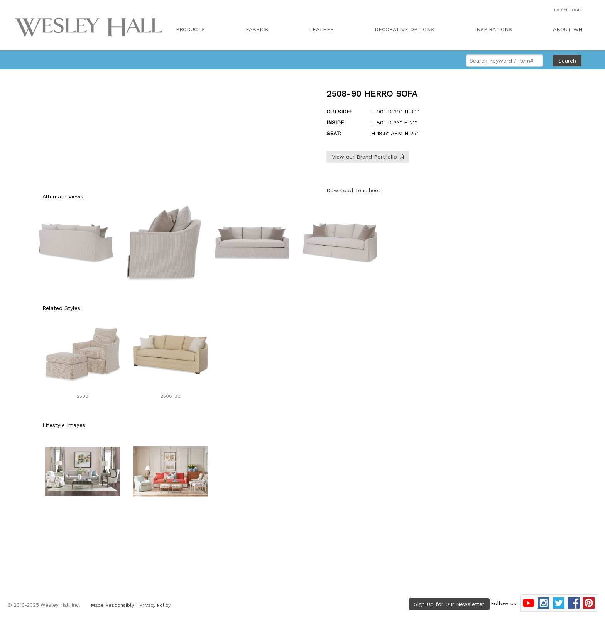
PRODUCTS (190, 29)
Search (567, 61)
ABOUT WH (567, 29)
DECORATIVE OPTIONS (404, 29)
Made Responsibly (112, 605)
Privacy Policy (155, 605)
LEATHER (321, 29)
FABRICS (257, 29)
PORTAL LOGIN (568, 10)
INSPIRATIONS (493, 29)
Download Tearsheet (353, 190)
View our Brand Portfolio (368, 157)
